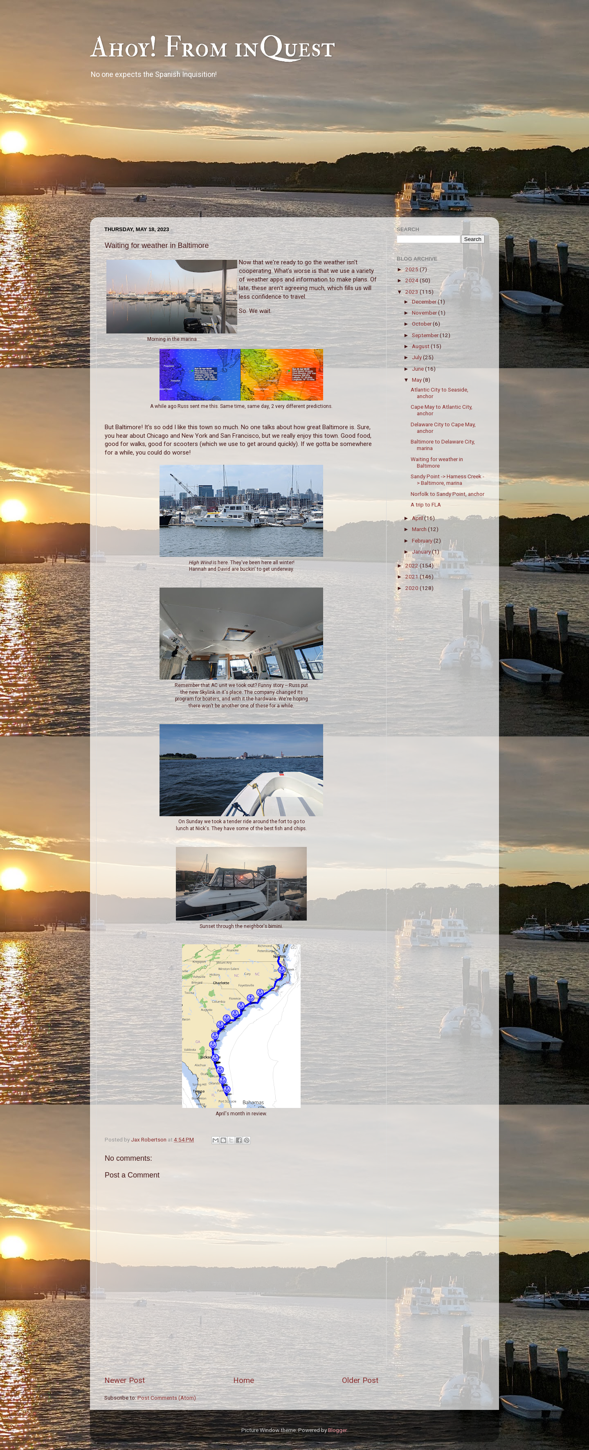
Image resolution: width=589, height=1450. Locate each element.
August (421, 346)
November (425, 312)
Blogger (337, 1430)
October (422, 323)
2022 (412, 565)
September (426, 335)
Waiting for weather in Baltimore (437, 462)
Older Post (360, 1380)
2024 (412, 280)
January (422, 551)
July (417, 357)
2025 (412, 269)
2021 (412, 576)
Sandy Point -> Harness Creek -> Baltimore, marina (447, 479)
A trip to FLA (426, 504)
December (425, 301)
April (418, 518)
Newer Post (124, 1380)
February (423, 540)
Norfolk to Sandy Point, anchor (447, 494)
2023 (412, 291)
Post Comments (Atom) (166, 1397)
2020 (412, 588)
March (420, 529)
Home (243, 1380)
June (418, 368)
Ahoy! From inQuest (212, 47)
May (417, 379)
